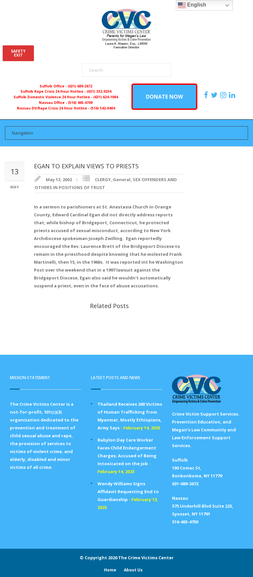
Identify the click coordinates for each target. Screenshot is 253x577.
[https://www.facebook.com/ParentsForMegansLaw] (207, 95)
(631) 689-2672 (80, 86)
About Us (133, 570)
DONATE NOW (164, 96)
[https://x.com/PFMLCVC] (215, 95)
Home (110, 570)
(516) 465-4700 (80, 102)
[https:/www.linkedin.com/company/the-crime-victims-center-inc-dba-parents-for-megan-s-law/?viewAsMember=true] (233, 95)
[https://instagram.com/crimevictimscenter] (224, 95)
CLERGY (103, 179)
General (121, 179)
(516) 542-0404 (102, 108)
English (192, 5)
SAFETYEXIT (18, 53)
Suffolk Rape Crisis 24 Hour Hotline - (53, 91)
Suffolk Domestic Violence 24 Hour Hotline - (53, 97)
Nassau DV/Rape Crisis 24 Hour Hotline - (53, 108)
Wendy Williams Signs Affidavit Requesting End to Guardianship (128, 491)
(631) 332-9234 (99, 91)
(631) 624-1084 (105, 97)
